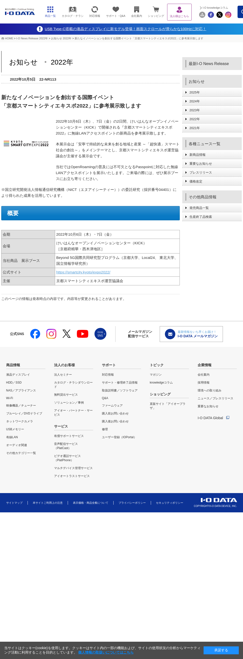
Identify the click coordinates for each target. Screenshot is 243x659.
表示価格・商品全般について (90, 502)
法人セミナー (63, 374)
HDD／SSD (14, 382)
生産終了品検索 (200, 217)
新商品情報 (197, 155)
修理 (105, 429)
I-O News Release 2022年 (32, 38)
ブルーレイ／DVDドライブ (24, 413)
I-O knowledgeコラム (215, 7)
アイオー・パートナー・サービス (73, 412)
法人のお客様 (64, 365)
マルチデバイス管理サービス (73, 468)
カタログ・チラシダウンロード (73, 384)
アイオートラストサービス (72, 476)
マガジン (156, 374)
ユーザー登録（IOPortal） (119, 437)
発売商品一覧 (199, 208)
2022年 (194, 119)
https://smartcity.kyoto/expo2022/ (83, 272)
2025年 (194, 92)
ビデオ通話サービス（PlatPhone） (67, 458)
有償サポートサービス (69, 436)
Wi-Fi (9, 398)
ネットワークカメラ (19, 421)
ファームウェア (112, 405)
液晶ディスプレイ (18, 374)
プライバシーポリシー (132, 502)
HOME (9, 38)
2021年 (194, 128)
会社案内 (204, 374)
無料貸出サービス (66, 394)
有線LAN (12, 437)
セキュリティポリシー (169, 502)
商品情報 (13, 365)
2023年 (194, 110)
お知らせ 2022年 (61, 38)
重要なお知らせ (200, 163)
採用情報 (204, 382)
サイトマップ (14, 502)
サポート (109, 365)
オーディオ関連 (16, 445)
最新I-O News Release (209, 64)
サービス (61, 426)
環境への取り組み (209, 390)
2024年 (194, 101)
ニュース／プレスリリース (215, 398)
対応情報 (108, 374)
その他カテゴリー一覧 (21, 453)
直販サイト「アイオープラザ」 (167, 406)
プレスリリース (200, 172)
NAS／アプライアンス (21, 390)
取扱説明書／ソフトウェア (120, 390)
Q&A (105, 398)
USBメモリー (15, 429)
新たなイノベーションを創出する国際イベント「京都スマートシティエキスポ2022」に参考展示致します (139, 38)
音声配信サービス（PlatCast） (66, 446)
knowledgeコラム (161, 382)
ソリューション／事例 (69, 402)
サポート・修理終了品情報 (120, 382)
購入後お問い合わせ (115, 421)
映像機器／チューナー (21, 405)
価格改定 (195, 181)
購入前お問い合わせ (115, 413)
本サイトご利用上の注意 (48, 502)
